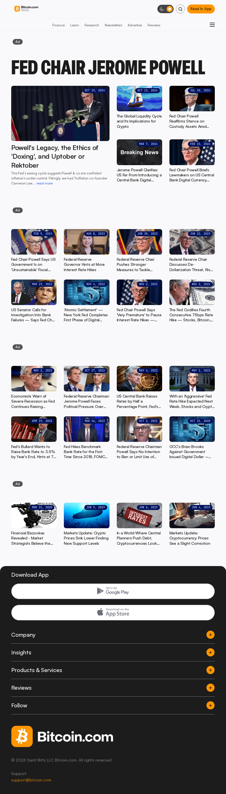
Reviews (154, 25)
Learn (74, 25)
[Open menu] (212, 25)
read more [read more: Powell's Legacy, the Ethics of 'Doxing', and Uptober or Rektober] (44, 183)
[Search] (180, 8)
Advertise (135, 25)
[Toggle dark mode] (165, 9)
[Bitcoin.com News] (26, 9)
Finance (58, 25)
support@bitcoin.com (31, 779)
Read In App (200, 8)
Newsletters (113, 25)
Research (92, 25)
